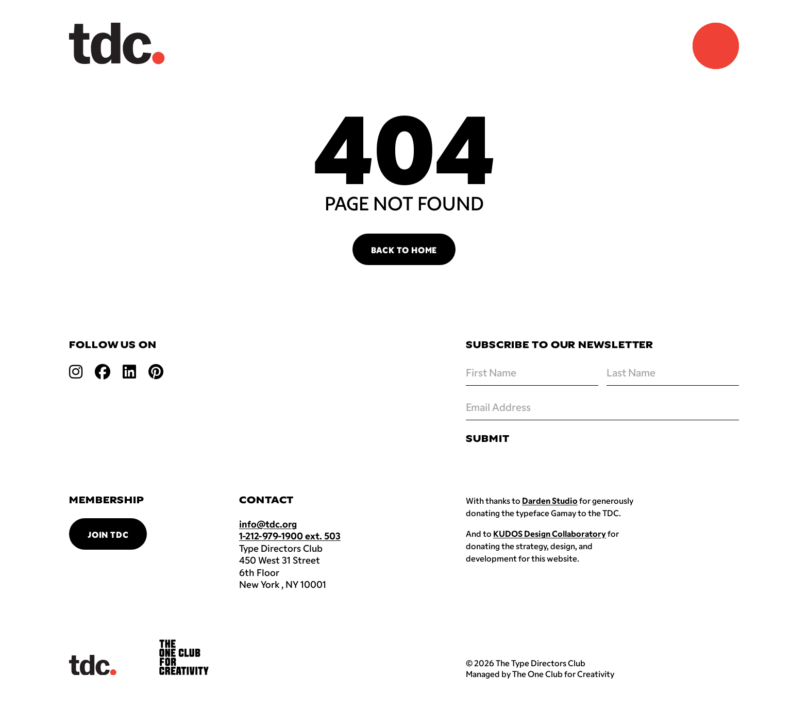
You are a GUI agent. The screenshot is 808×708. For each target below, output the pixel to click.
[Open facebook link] (102, 371)
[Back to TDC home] (117, 43)
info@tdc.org (268, 524)
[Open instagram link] (75, 371)
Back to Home (404, 250)
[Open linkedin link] (129, 371)
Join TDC (108, 534)
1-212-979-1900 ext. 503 (290, 535)
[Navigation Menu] (716, 46)
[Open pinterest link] (155, 371)
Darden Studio (550, 500)
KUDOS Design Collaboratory (549, 533)
